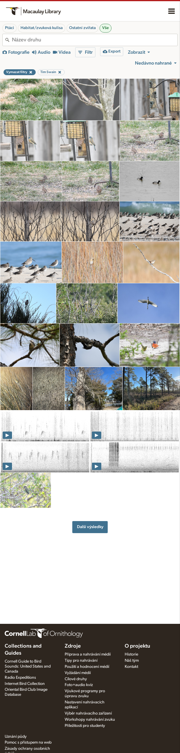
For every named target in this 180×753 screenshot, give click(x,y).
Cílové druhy (76, 679)
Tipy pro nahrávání (81, 660)
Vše (105, 28)
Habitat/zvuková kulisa (41, 28)
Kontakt (131, 667)
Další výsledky (90, 527)
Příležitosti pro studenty (85, 726)
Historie (131, 654)
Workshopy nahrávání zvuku (90, 719)
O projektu (137, 646)
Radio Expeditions (20, 677)
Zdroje (73, 646)
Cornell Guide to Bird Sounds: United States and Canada (28, 666)
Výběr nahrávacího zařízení (88, 713)
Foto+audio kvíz (79, 685)
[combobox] (94, 40)
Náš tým (132, 660)
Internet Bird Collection (25, 684)
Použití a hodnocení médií (87, 667)
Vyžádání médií (78, 673)
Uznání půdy (16, 737)
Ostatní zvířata (82, 28)
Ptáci (9, 28)
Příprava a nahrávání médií (88, 654)
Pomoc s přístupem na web (28, 742)
